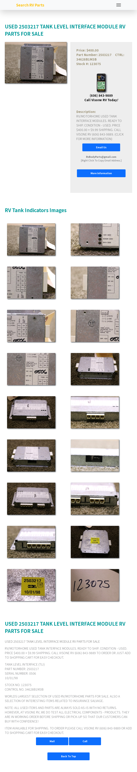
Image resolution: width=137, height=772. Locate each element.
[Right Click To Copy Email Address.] (101, 158)
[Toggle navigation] (118, 5)
